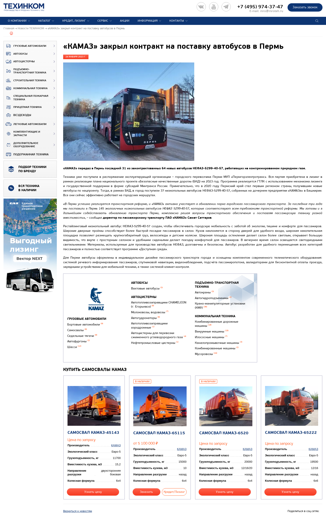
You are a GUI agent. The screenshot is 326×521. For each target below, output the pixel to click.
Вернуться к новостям (77, 511)
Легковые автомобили (25, 124)
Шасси (74, 347)
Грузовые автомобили (25, 46)
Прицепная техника (23, 107)
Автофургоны (78, 341)
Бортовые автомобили (85, 324)
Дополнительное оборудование (21, 145)
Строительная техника (25, 80)
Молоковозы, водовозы (149, 312)
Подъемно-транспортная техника (25, 71)
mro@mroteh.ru (271, 11)
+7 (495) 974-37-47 (260, 7)
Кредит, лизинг (74, 21)
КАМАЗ (116, 445)
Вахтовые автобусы (147, 288)
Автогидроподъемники (213, 298)
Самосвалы (77, 330)
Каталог (44, 21)
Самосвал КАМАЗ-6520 (223, 433)
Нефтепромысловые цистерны (155, 343)
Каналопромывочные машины (218, 343)
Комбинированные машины (217, 348)
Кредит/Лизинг (174, 492)
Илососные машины (211, 337)
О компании (17, 21)
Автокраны (204, 292)
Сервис (102, 21)
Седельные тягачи (82, 336)
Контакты (176, 21)
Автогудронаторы (145, 318)
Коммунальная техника (26, 88)
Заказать (146, 492)
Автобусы (15, 53)
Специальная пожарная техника (26, 97)
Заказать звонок (305, 7)
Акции (124, 21)
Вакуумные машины (212, 331)
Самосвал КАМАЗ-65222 (291, 432)
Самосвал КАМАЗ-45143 (93, 432)
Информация (148, 21)
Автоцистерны (19, 61)
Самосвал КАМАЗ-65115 (159, 433)
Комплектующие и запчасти (22, 133)
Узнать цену (93, 492)
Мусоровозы (206, 354)
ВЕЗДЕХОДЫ (17, 115)
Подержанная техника (26, 154)
